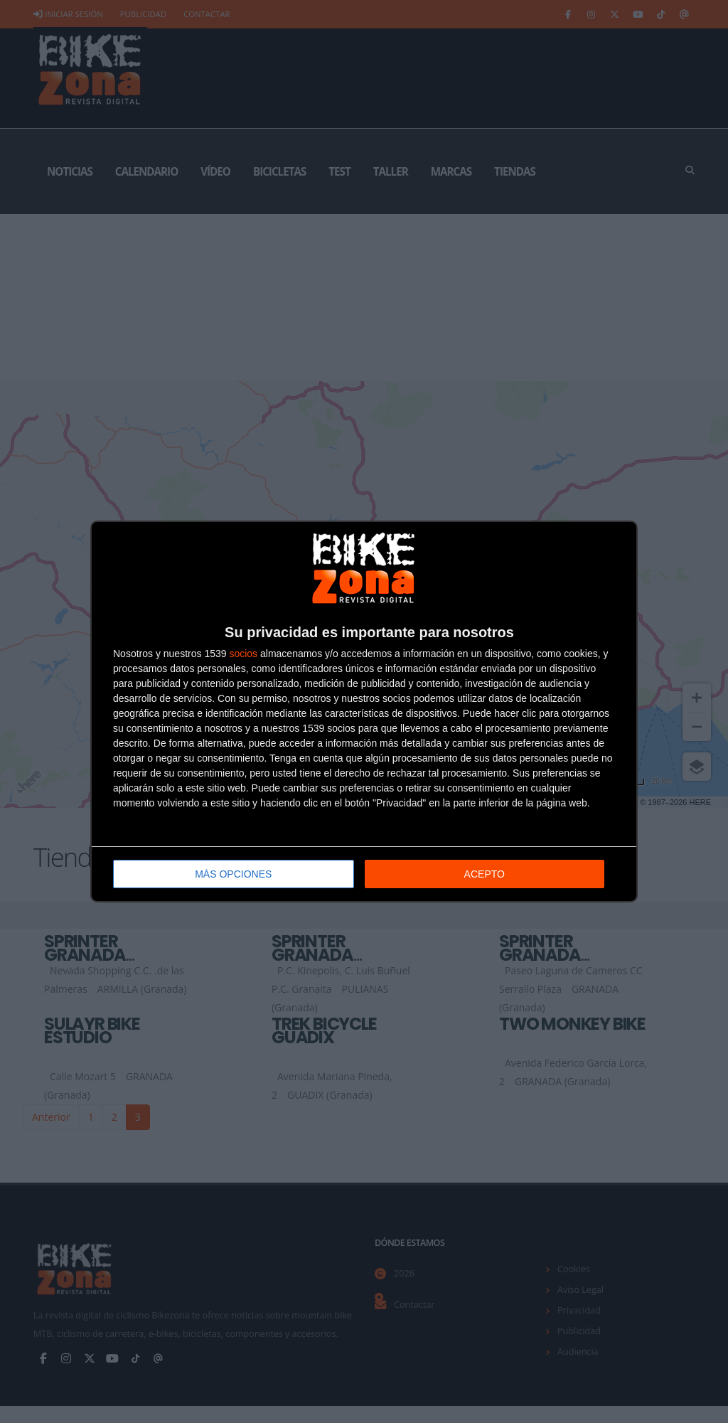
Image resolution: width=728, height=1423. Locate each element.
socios (243, 654)
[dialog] (364, 711)
